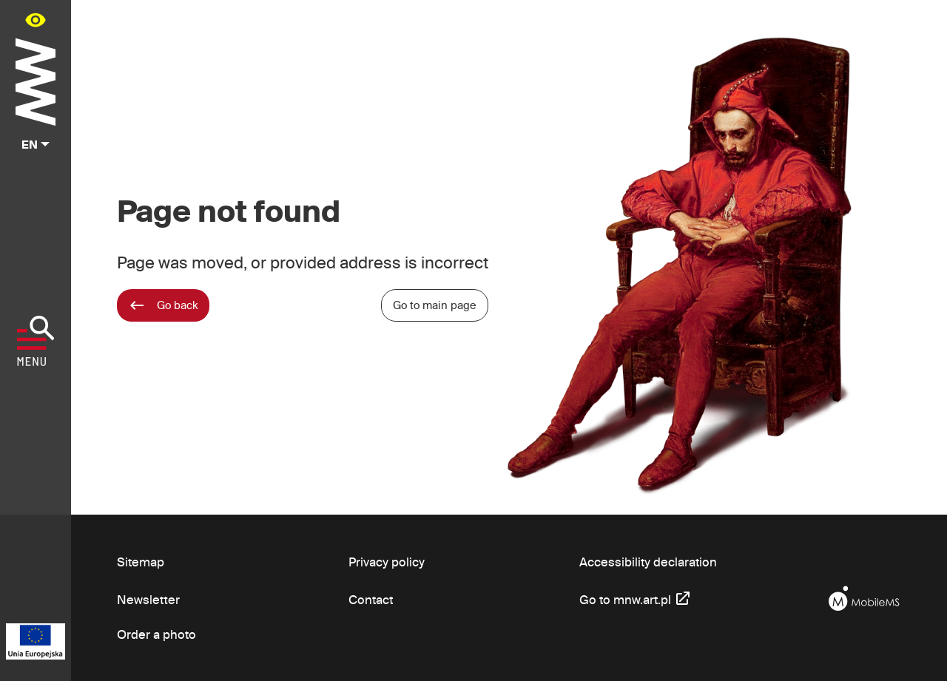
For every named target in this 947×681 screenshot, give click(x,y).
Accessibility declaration (648, 561)
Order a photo (156, 634)
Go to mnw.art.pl (635, 598)
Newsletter (148, 599)
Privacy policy (386, 561)
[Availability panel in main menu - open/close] (35, 19)
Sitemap (140, 561)
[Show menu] (35, 341)
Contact (371, 599)
